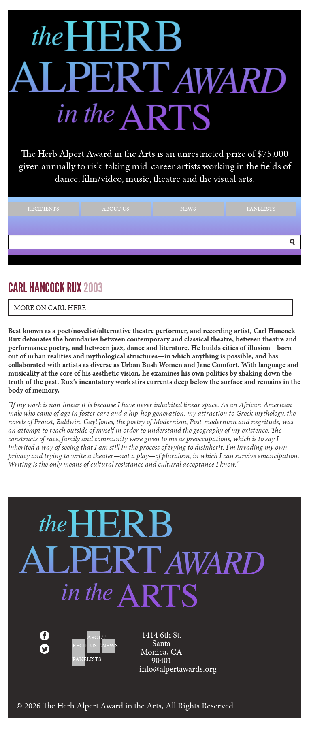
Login (287, 729)
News (188, 209)
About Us (115, 209)
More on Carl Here (50, 308)
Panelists (261, 209)
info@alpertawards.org (178, 669)
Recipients (43, 209)
